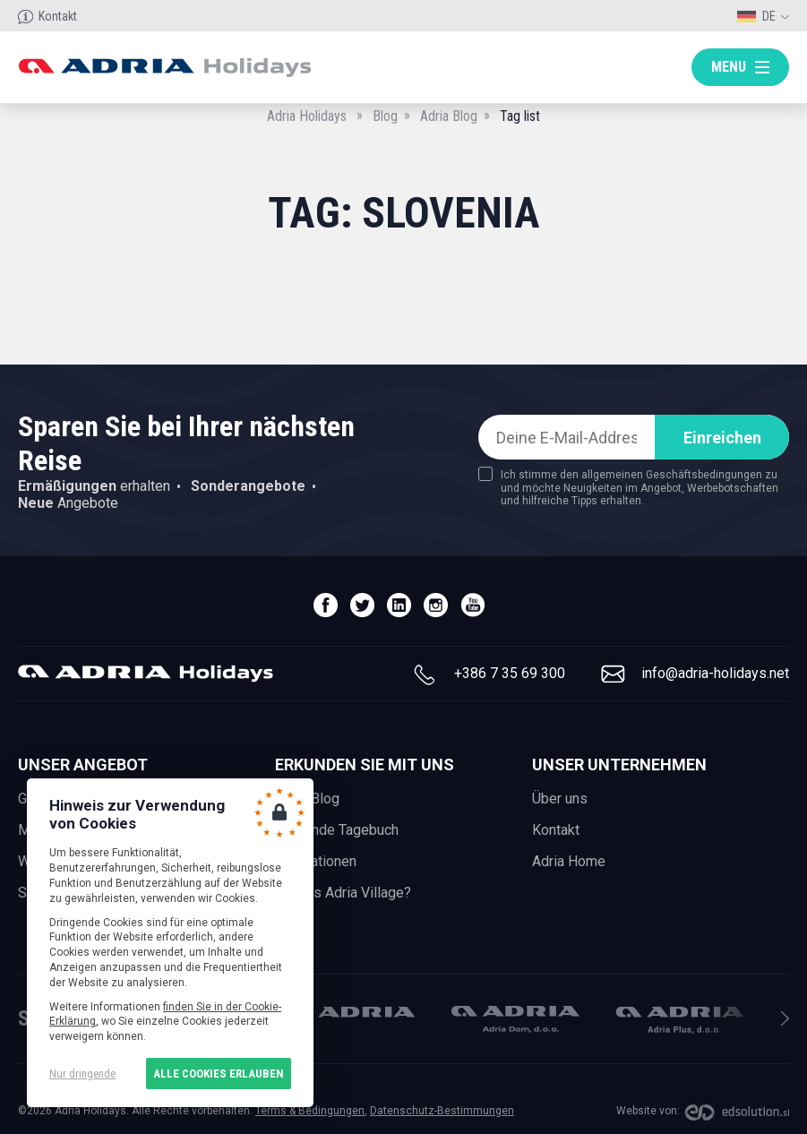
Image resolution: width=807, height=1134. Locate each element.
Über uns (560, 798)
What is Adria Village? (343, 892)
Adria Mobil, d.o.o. (351, 1012)
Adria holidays (164, 67)
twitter (362, 605)
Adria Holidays (307, 116)
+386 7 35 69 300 (509, 673)
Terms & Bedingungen (310, 1110)
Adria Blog (448, 116)
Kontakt (58, 16)
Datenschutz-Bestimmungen (442, 1110)
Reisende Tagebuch (337, 829)
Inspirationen (315, 861)
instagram (436, 605)
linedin (399, 605)
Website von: (648, 1110)
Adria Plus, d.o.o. (679, 1020)
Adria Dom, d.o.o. (515, 1019)
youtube (472, 605)
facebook (325, 605)
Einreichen (722, 437)
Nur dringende (82, 1073)
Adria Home (568, 861)
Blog (385, 116)
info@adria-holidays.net (715, 673)
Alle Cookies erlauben (218, 1073)
